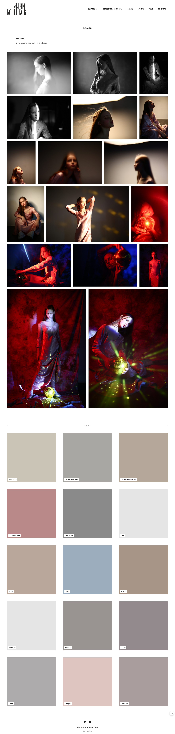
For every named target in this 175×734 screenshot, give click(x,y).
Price (151, 9)
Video (130, 9)
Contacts (162, 9)
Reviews (141, 9)
